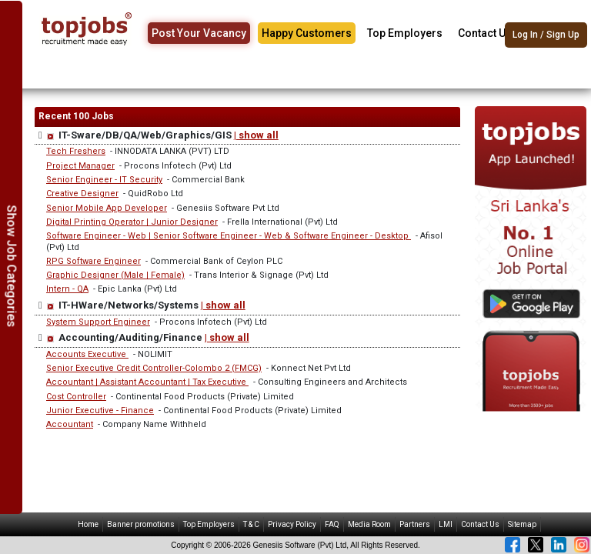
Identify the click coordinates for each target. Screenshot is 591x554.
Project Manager (80, 166)
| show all (256, 135)
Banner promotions (141, 524)
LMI (445, 524)
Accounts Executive (87, 354)
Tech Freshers (75, 151)
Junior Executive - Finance (100, 410)
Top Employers (404, 33)
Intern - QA (67, 289)
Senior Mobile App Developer (106, 208)
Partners (414, 524)
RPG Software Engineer (93, 261)
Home (88, 524)
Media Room (369, 524)
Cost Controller (76, 397)
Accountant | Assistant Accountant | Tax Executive (147, 382)
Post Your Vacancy (199, 33)
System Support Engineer (98, 322)
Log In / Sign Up (546, 34)
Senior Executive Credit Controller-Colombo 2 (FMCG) (154, 368)
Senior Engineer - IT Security (104, 180)
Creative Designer (82, 194)
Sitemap (522, 524)
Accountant (69, 424)
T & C (251, 524)
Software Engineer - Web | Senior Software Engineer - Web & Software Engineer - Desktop (228, 236)
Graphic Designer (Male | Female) (115, 275)
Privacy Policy (292, 524)
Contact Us (485, 33)
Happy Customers (307, 33)
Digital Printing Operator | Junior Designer (132, 222)
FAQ (332, 524)
